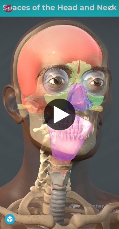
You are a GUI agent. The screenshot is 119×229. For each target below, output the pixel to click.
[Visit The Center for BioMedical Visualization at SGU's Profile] (8, 8)
